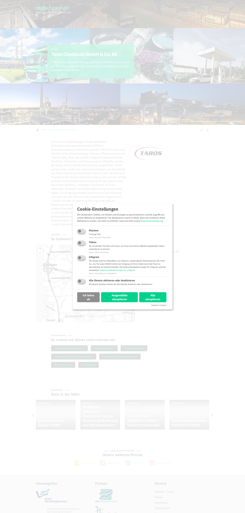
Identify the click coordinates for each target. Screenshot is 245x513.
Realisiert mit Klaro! (159, 305)
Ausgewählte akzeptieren (120, 297)
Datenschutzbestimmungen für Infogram (117, 270)
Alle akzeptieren (152, 297)
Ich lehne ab (88, 297)
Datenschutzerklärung (152, 221)
